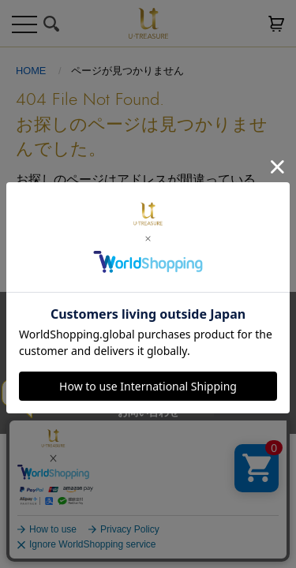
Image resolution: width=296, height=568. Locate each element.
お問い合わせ (148, 412)
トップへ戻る (148, 244)
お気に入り (245, 24)
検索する (51, 24)
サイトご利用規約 (77, 384)
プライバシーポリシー (203, 358)
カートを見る (276, 24)
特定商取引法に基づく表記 (198, 384)
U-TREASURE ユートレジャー (148, 23)
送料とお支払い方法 (87, 358)
